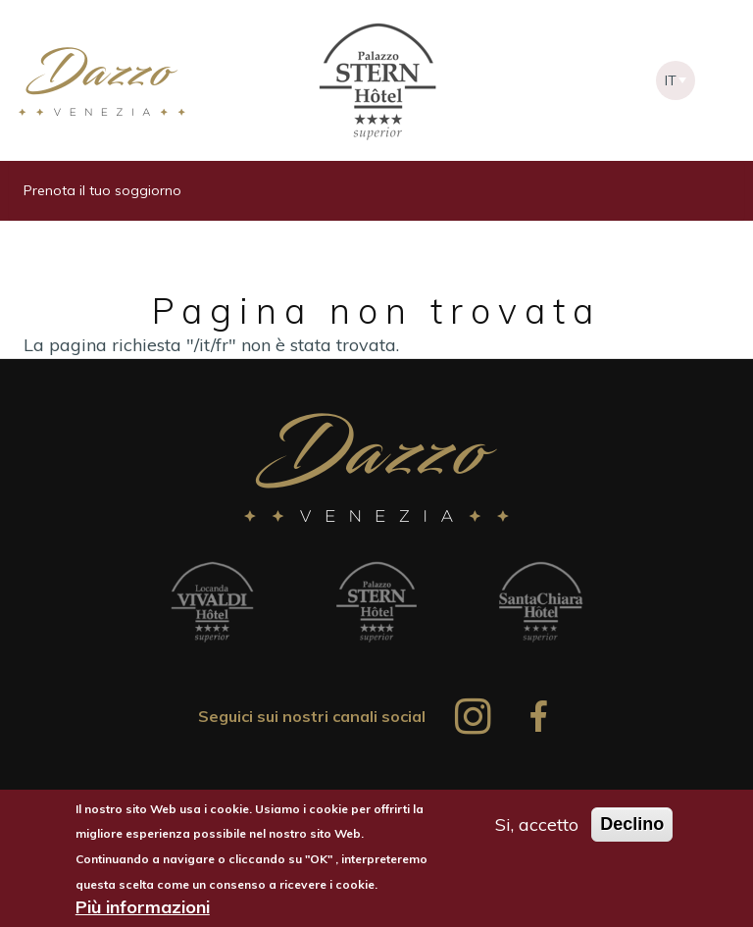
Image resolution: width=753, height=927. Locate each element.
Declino (632, 827)
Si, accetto (536, 827)
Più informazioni (142, 911)
